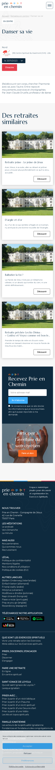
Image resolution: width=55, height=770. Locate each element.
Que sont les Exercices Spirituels (23, 637)
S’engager (7, 661)
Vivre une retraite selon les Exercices (21, 641)
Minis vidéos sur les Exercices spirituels (22, 644)
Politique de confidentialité (35, 766)
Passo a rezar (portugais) (15, 599)
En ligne (6, 671)
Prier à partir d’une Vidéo (15, 711)
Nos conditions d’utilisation (16, 567)
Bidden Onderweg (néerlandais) (19, 580)
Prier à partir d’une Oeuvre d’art (19, 708)
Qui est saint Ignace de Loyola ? (18, 685)
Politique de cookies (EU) (15, 570)
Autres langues (12, 577)
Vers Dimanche (10, 530)
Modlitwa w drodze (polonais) (17, 593)
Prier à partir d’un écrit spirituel (18, 705)
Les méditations (12, 523)
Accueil (5, 16)
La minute (7, 533)
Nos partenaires (10, 543)
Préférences (27, 760)
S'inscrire (9, 67)
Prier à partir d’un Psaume (16, 702)
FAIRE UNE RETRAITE (13, 668)
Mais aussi (8, 540)
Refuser (27, 753)
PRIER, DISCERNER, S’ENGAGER (19, 651)
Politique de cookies (16, 766)
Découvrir (42, 179)
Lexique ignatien (11, 688)
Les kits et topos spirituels (15, 714)
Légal (5, 557)
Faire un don (28, 453)
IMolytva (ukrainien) (12, 590)
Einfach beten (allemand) (15, 583)
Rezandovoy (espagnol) (14, 606)
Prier (4, 654)
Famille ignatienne (14, 722)
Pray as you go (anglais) (14, 602)
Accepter (27, 746)
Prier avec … (9, 695)
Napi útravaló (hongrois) (14, 596)
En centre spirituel (12, 674)
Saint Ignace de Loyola (16, 682)
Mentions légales (11, 563)
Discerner (7, 657)
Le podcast (7, 527)
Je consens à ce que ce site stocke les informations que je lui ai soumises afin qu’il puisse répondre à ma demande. (26, 410)
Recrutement (9, 550)
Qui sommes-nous (11, 547)
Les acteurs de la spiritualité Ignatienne (22, 725)
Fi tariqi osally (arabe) (13, 587)
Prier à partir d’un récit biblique (18, 699)
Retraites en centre (19, 16)
